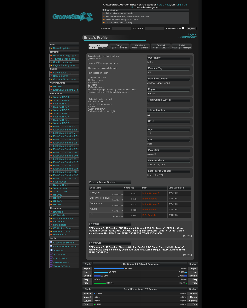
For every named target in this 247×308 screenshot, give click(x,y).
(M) (70, 56)
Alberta (151, 93)
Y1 (91, 214)
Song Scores (59, 72)
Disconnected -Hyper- (101, 198)
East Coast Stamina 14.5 (65, 90)
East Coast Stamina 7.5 (65, 136)
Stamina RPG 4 (61, 107)
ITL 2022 (57, 194)
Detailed (123, 48)
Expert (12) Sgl (117, 194)
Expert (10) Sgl (117, 200)
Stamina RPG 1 (61, 97)
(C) (76, 56)
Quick (113, 48)
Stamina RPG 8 (61, 120)
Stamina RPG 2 (61, 100)
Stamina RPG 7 (61, 116)
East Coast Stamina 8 (64, 139)
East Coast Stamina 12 (65, 165)
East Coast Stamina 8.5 (65, 142)
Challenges (176, 48)
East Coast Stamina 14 (65, 178)
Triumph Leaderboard (64, 59)
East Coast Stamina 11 (65, 159)
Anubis (93, 209)
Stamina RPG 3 (61, 103)
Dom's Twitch (58, 258)
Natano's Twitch (59, 262)
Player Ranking (61, 55)
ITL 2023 (57, 198)
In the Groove (163, 4)
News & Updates (61, 48)
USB (103, 48)
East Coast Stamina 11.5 (65, 162)
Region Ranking (61, 65)
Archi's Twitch (58, 254)
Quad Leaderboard (62, 62)
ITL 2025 (57, 204)
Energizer (95, 192)
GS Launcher (60, 215)
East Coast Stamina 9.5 (65, 149)
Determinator (96, 203)
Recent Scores (60, 76)
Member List (59, 234)
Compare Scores (61, 79)
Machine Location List (64, 231)
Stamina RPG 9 (61, 123)
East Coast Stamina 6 (64, 126)
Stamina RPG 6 (61, 113)
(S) (73, 56)
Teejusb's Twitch (60, 266)
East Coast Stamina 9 (64, 146)
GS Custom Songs (62, 228)
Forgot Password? (187, 37)
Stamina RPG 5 (61, 110)
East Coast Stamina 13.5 (65, 175)
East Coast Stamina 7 (64, 133)
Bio (93, 48)
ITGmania (58, 212)
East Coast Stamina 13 (65, 172)
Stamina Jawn (60, 188)
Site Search (59, 221)
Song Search (59, 225)
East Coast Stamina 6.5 (65, 129)
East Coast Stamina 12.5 (65, 168)
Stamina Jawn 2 (61, 191)
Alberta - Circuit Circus (158, 83)
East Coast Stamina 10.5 (65, 155)
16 (148, 115)
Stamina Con (59, 181)
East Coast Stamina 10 (65, 152)
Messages (187, 48)
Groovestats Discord (62, 242)
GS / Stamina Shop (63, 218)
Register (192, 34)
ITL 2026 (57, 86)
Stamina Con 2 (60, 185)
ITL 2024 (57, 201)
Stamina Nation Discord (63, 246)
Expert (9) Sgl (118, 216)
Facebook (57, 250)
